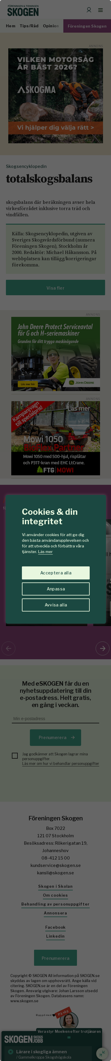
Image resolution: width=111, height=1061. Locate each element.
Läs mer (45, 551)
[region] (55, 530)
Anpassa (56, 588)
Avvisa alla (56, 604)
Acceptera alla (55, 572)
